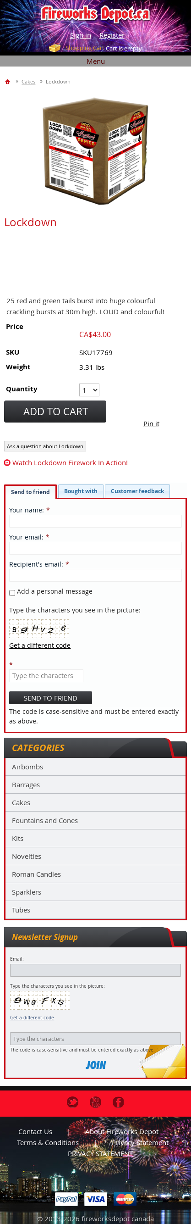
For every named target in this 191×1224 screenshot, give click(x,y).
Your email (25, 537)
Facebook (118, 1102)
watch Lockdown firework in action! (70, 462)
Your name (25, 510)
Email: (17, 959)
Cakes (21, 802)
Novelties (26, 856)
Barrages (26, 784)
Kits (17, 838)
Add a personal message (51, 591)
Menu (96, 61)
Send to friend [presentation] (30, 492)
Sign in (80, 34)
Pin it (151, 423)
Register (112, 34)
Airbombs (27, 766)
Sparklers (26, 891)
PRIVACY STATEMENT (100, 1153)
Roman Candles (36, 874)
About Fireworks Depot (121, 1131)
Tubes (21, 909)
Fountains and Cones (45, 820)
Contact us (35, 1131)
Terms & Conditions (48, 1142)
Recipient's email (35, 564)
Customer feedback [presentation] (137, 491)
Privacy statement (140, 1142)
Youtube (95, 1102)
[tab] (30, 491)
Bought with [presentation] (81, 491)
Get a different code (32, 1018)
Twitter (72, 1102)
